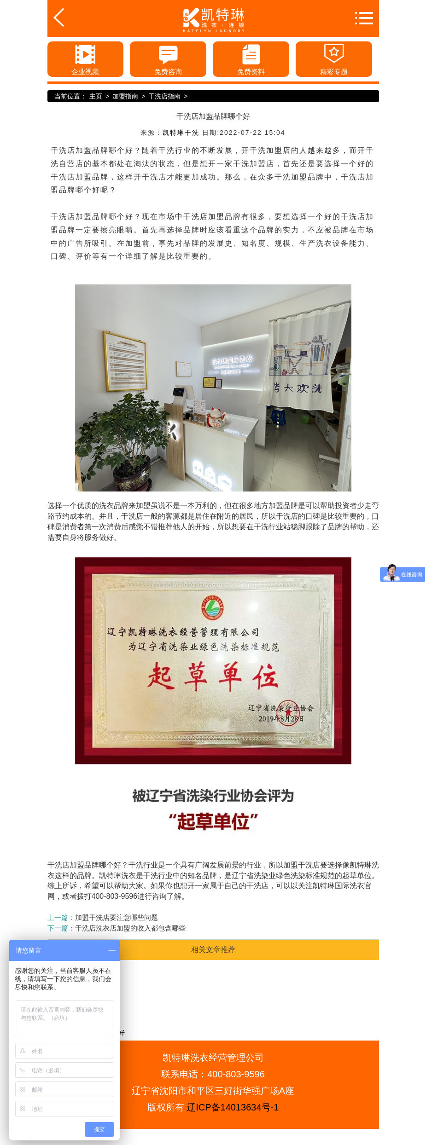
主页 (95, 96)
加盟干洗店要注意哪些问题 (116, 917)
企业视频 (85, 58)
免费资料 (251, 58)
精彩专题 (334, 58)
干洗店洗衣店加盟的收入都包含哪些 (130, 928)
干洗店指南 (164, 96)
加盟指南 (125, 96)
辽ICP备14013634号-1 (233, 1107)
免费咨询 (168, 58)
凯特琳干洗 (181, 132)
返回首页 (73, 17)
